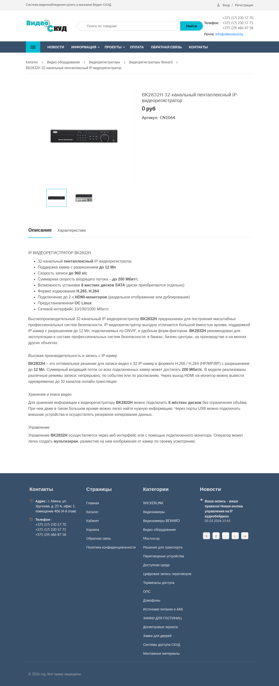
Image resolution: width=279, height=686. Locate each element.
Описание (40, 230)
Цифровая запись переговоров (167, 574)
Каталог (92, 512)
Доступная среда (156, 565)
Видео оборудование (159, 529)
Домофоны (151, 600)
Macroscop (151, 538)
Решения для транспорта (162, 547)
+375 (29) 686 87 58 (238, 28)
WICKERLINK (153, 503)
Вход (223, 5)
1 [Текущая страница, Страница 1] (206, 536)
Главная (92, 503)
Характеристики (71, 230)
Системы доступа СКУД (161, 644)
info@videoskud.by (229, 34)
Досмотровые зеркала (160, 627)
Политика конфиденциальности (111, 547)
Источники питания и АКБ (163, 609)
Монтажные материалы (161, 653)
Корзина (92, 529)
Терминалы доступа (158, 583)
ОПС (147, 591)
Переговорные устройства (163, 556)
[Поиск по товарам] (128, 25)
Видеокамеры (154, 512)
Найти (191, 26)
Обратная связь (98, 538)
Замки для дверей (157, 636)
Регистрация (244, 5)
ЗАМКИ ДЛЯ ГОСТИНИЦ (162, 618)
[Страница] (225, 535)
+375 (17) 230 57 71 (238, 23)
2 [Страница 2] (216, 536)
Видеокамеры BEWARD (161, 521)
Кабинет (92, 521)
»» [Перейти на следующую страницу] (245, 536)
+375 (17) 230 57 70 (238, 18)
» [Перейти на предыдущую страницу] (234, 536)
